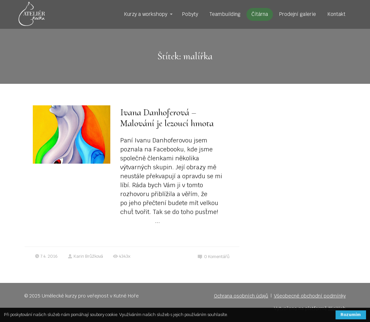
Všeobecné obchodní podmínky (310, 296)
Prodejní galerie (297, 14)
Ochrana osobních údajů (241, 296)
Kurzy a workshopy (145, 14)
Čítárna (259, 14)
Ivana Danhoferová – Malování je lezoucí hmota (167, 118)
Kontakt (336, 14)
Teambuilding (224, 14)
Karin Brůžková (85, 256)
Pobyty (190, 14)
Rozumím (351, 314)
